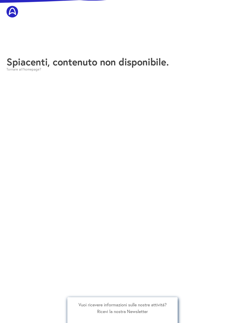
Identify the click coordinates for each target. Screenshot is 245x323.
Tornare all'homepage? (23, 69)
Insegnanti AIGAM (162, 8)
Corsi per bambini (122, 8)
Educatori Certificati (190, 8)
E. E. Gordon (82, 8)
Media (235, 8)
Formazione (100, 8)
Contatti (233, 16)
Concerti (142, 8)
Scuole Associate (217, 8)
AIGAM (67, 8)
